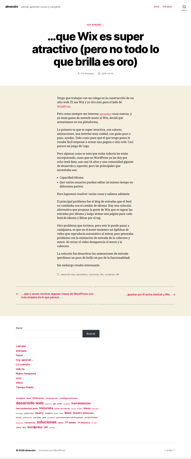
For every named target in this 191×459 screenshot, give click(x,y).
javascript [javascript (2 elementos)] (29, 414)
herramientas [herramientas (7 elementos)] (81, 404)
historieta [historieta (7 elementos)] (46, 409)
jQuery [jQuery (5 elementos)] (39, 414)
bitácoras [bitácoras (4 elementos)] (38, 399)
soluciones (95, 274)
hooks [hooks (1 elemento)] (73, 410)
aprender (105, 114)
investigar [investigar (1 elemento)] (19, 414)
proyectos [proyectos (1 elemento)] (19, 424)
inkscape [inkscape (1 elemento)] (95, 410)
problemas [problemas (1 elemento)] (51, 419)
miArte (20, 370)
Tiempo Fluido (25, 388)
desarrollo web (68, 274)
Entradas (167, 6)
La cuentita (23, 365)
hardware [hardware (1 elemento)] (67, 405)
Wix (103, 274)
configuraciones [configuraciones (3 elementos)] (68, 399)
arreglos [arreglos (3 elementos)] (20, 399)
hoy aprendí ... (95, 25)
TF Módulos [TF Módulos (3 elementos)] (83, 423)
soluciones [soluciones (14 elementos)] (46, 423)
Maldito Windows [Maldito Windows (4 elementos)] (83, 414)
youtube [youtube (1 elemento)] (52, 429)
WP (119, 274)
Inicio (156, 6)
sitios (19, 383)
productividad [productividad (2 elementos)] (91, 418)
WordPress (64, 107)
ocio (19, 379)
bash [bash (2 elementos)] (29, 399)
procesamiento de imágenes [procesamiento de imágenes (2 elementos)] (69, 418)
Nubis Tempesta (27, 374)
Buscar (19, 329)
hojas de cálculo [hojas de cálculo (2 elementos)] (62, 409)
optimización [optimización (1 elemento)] (27, 419)
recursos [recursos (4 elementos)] (30, 423)
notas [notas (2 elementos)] (18, 418)
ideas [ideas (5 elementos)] (87, 409)
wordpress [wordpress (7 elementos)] (35, 428)
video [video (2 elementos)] (18, 429)
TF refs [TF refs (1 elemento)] (94, 424)
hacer (20, 356)
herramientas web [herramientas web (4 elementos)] (27, 409)
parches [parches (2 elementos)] (37, 418)
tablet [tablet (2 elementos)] (60, 424)
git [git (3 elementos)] (54, 404)
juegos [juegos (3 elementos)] (48, 414)
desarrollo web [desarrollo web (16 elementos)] (30, 404)
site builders (82, 274)
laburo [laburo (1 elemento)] (56, 414)
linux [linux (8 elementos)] (68, 414)
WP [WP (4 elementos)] (46, 428)
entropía (21, 351)
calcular (21, 347)
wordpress (111, 274)
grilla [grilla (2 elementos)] (59, 405)
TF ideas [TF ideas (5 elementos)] (70, 423)
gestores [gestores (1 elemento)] (48, 405)
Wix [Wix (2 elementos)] (24, 429)
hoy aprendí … (25, 361)
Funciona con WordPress (52, 451)
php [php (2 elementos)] (44, 418)
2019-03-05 (107, 74)
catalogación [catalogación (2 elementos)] (51, 399)
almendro (12, 6)
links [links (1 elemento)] (61, 414)
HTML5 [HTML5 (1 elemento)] (79, 410)
